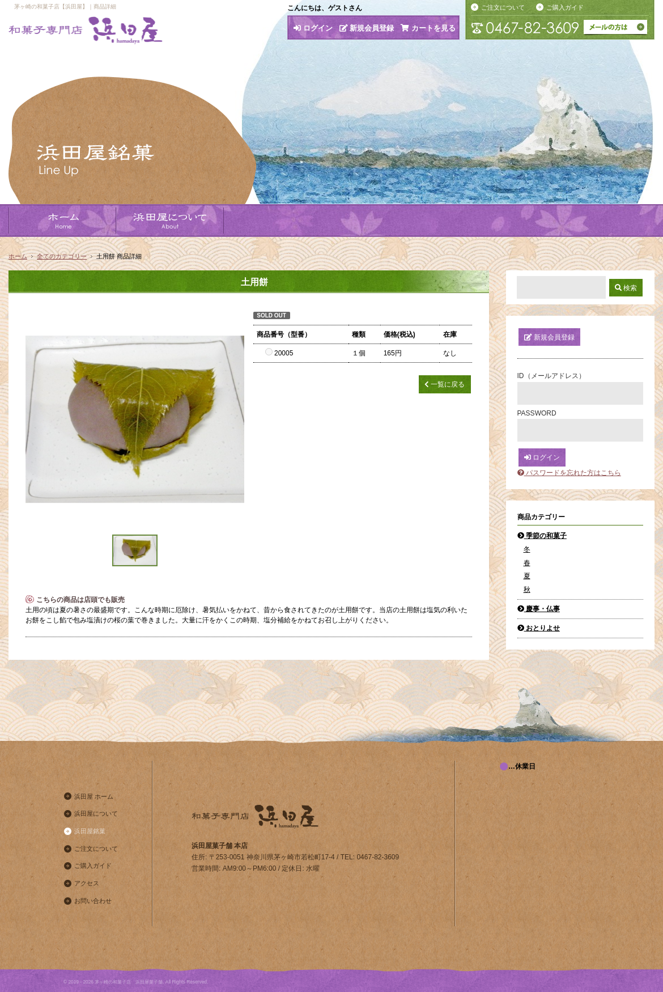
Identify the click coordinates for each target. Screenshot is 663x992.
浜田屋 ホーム (93, 796)
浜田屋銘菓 (89, 831)
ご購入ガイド (565, 7)
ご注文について (503, 7)
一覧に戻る (444, 384)
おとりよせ (538, 628)
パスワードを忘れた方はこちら (569, 473)
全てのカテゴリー (62, 256)
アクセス (86, 883)
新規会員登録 (366, 28)
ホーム (17, 256)
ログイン (313, 28)
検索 (626, 288)
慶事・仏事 (538, 609)
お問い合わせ (93, 900)
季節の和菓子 (542, 536)
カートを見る (428, 28)
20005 (279, 353)
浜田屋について (96, 813)
